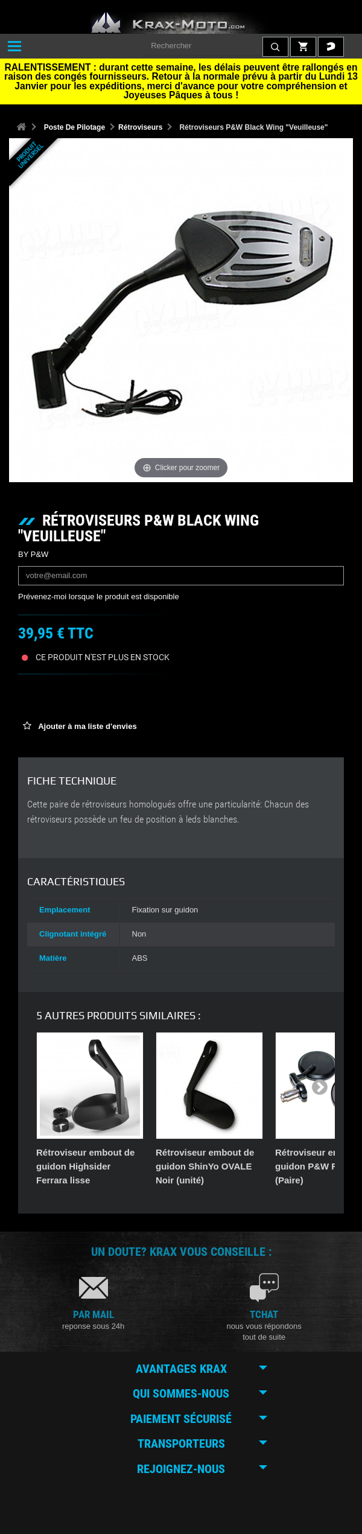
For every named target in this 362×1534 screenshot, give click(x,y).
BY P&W (33, 554)
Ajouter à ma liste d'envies (86, 726)
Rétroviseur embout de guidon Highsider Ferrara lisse (85, 1166)
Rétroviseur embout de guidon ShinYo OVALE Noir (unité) (205, 1166)
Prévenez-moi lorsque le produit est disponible (98, 596)
